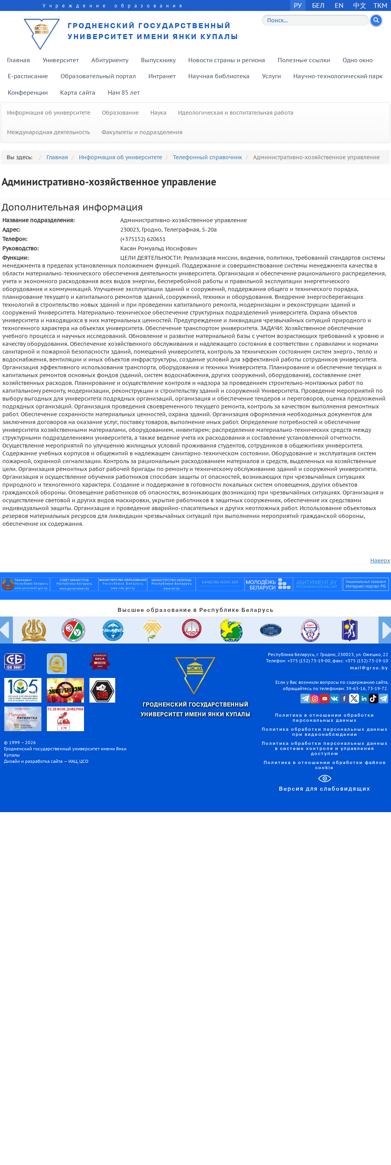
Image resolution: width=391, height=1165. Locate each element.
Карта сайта (77, 92)
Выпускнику (158, 60)
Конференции (28, 92)
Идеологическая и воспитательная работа (235, 112)
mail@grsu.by (369, 668)
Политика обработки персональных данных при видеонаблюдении (325, 732)
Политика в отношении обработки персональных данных (324, 718)
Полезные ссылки (304, 60)
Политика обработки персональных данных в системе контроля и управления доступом (325, 749)
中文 (359, 5)
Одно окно (358, 60)
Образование (120, 112)
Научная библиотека (219, 76)
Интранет (162, 76)
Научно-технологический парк (337, 76)
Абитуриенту (110, 60)
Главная (18, 60)
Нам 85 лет (124, 92)
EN (339, 5)
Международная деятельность (48, 132)
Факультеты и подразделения (142, 132)
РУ (298, 5)
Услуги (271, 76)
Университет (61, 60)
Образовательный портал (98, 76)
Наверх (380, 560)
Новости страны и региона (226, 60)
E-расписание (28, 76)
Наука (158, 112)
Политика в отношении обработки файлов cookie (325, 765)
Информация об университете (48, 112)
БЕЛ (318, 5)
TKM (380, 5)
